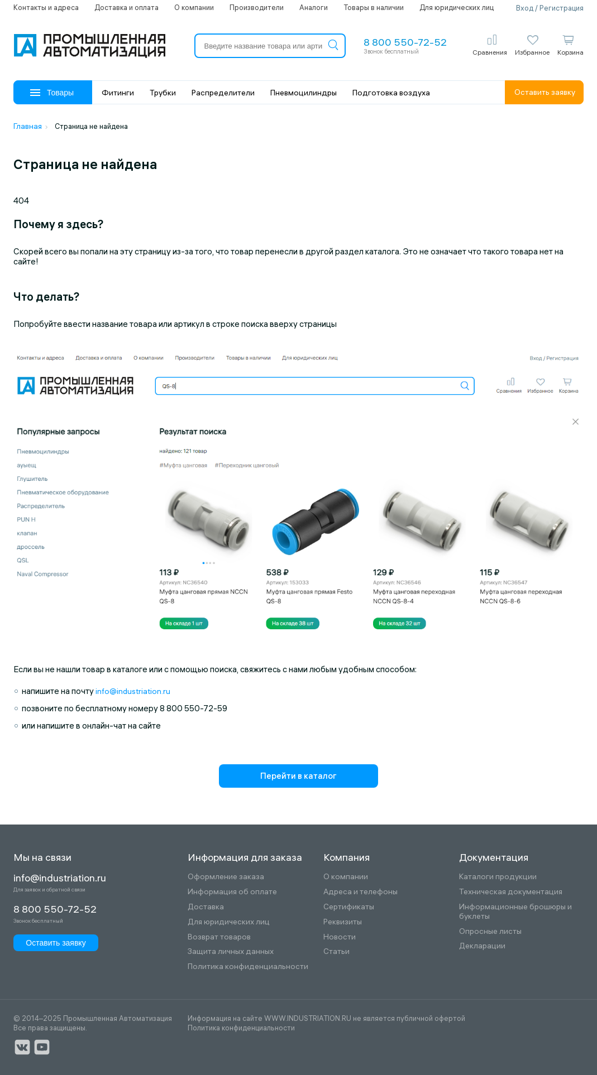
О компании (194, 7)
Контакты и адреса (46, 7)
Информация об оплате (232, 891)
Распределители (223, 93)
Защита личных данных (231, 951)
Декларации (482, 946)
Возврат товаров (219, 937)
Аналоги (313, 7)
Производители (257, 7)
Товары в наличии (373, 7)
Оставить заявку (544, 92)
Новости (339, 937)
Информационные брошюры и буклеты (515, 911)
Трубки (163, 93)
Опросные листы (490, 931)
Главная (27, 126)
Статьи (336, 951)
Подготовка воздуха (391, 93)
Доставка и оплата (126, 7)
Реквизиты (342, 922)
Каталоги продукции (498, 876)
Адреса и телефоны (360, 891)
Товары (52, 92)
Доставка (206, 907)
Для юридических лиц (456, 7)
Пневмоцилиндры (303, 93)
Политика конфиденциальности (248, 966)
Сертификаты (348, 907)
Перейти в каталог (298, 775)
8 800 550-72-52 (405, 42)
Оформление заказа (226, 876)
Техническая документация (510, 891)
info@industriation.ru (132, 691)
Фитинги (118, 93)
